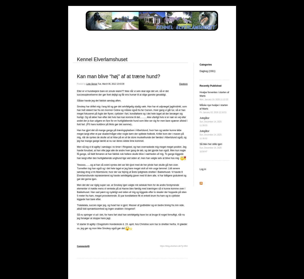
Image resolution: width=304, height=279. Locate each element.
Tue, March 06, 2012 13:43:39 (111, 84)
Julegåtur (211, 122)
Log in (203, 169)
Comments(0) (83, 246)
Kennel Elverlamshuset (102, 59)
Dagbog (183, 84)
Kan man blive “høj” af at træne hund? (118, 76)
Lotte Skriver (91, 84)
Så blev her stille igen (211, 148)
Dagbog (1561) (208, 71)
